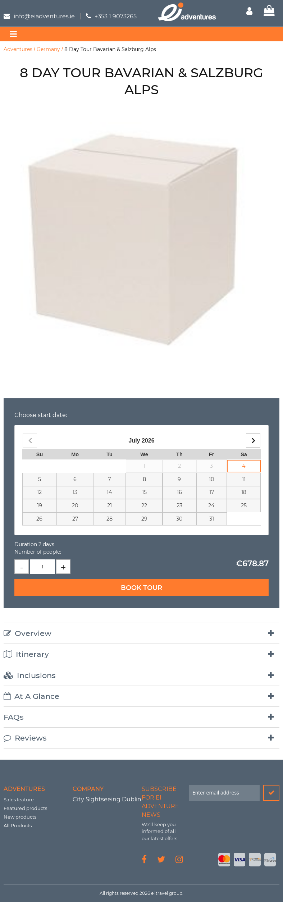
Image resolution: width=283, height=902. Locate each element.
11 (244, 479)
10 (211, 479)
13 (75, 492)
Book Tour (141, 588)
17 (211, 492)
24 (211, 505)
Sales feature (19, 799)
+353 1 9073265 (116, 16)
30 (179, 519)
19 (39, 505)
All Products (18, 825)
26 (39, 519)
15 (144, 492)
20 (75, 505)
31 (211, 519)
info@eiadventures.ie (44, 16)
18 (243, 492)
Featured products (25, 808)
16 (179, 492)
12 (39, 492)
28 (109, 519)
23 (179, 505)
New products (20, 817)
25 (244, 505)
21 (109, 505)
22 (144, 505)
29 (144, 519)
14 (109, 492)
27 (75, 519)
